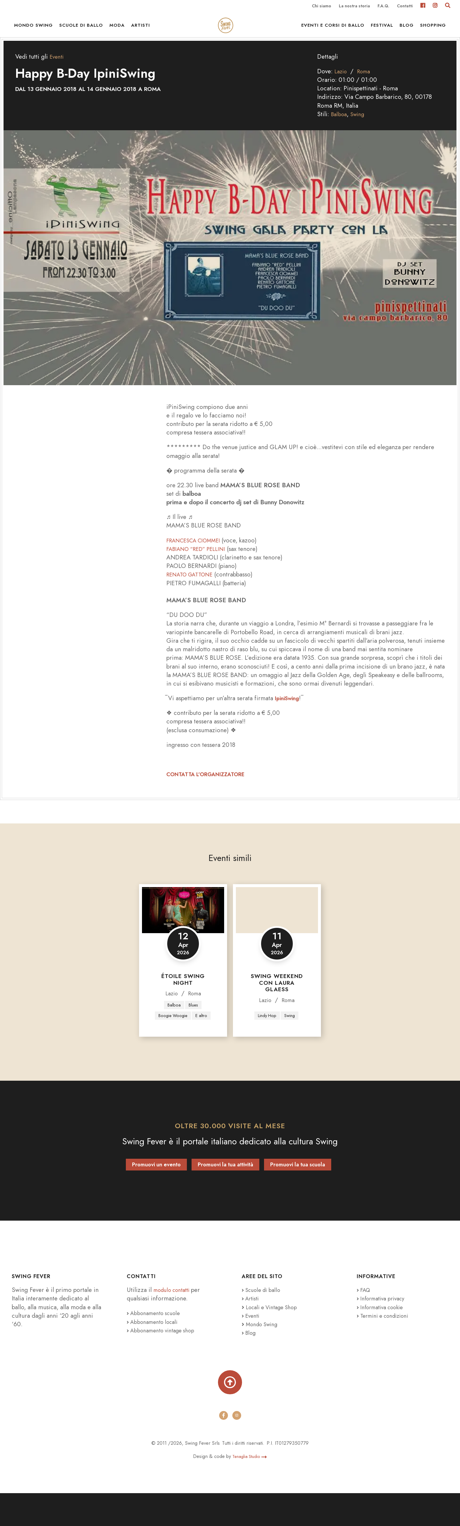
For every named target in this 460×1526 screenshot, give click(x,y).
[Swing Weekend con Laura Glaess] (277, 926)
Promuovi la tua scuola (297, 1193)
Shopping (433, 32)
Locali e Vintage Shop (275, 1335)
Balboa (340, 129)
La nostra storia (354, 6)
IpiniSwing (289, 713)
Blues (193, 1020)
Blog (407, 32)
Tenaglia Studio (249, 1489)
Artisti (140, 32)
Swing (360, 129)
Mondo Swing (33, 32)
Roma (366, 86)
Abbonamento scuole (157, 1341)
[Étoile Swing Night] (183, 926)
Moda (117, 32)
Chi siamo (321, 6)
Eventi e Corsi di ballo (332, 32)
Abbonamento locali (155, 1350)
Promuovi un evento (156, 1193)
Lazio (341, 86)
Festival (382, 32)
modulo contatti (175, 1318)
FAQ (365, 1318)
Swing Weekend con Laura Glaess (277, 998)
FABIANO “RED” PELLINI (200, 564)
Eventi (58, 72)
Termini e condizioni (386, 1344)
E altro (183, 1043)
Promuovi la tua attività (225, 1193)
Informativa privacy (384, 1327)
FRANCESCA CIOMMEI (198, 555)
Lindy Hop (266, 1043)
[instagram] (236, 1448)
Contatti (405, 6)
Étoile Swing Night (183, 995)
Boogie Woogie (182, 1032)
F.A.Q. (383, 6)
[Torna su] (230, 1413)
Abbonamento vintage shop (165, 1359)
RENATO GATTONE (193, 590)
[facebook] (223, 1448)
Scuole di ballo (81, 32)
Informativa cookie (383, 1335)
